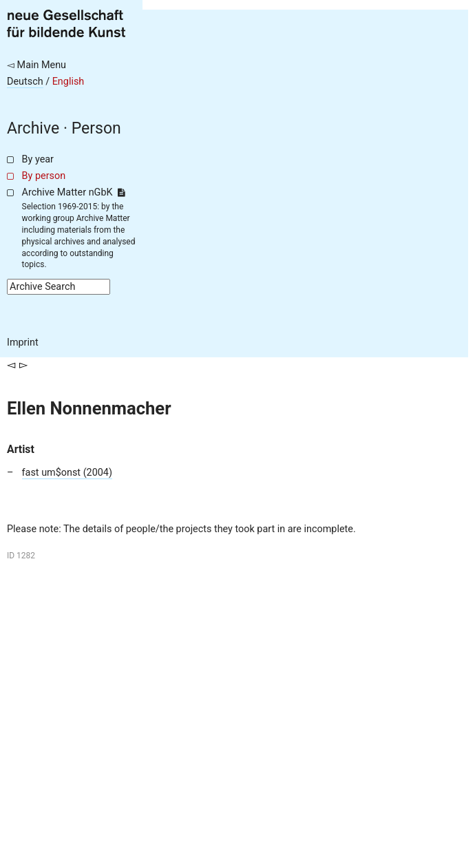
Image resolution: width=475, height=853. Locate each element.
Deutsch (25, 81)
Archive (33, 128)
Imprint (23, 342)
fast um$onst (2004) (67, 472)
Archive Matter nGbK (73, 192)
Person (96, 128)
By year (38, 159)
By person (44, 176)
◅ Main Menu (36, 65)
